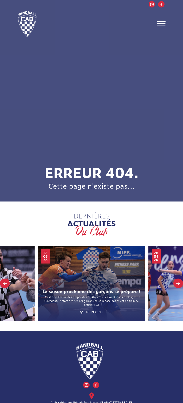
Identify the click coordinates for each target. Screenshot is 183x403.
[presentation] (5, 283)
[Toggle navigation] (161, 24)
